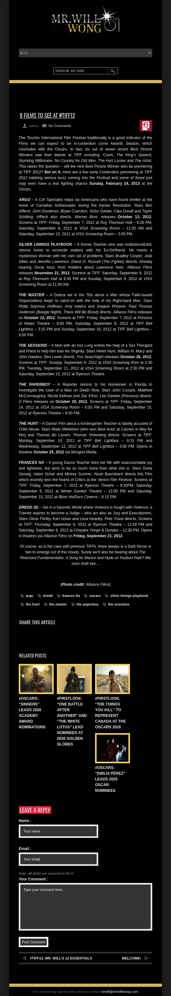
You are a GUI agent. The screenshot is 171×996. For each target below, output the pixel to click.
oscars (94, 596)
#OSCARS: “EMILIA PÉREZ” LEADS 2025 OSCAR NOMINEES (110, 779)
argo (29, 596)
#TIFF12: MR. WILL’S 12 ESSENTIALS (61, 958)
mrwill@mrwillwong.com (119, 991)
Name (25, 821)
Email (25, 848)
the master (58, 604)
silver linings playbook (129, 596)
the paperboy (88, 604)
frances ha (71, 596)
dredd (48, 596)
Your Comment (33, 879)
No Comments (60, 126)
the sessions (118, 604)
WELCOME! (131, 958)
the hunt (32, 604)
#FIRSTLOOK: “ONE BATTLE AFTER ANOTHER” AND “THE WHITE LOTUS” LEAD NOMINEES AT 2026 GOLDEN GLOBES (72, 721)
